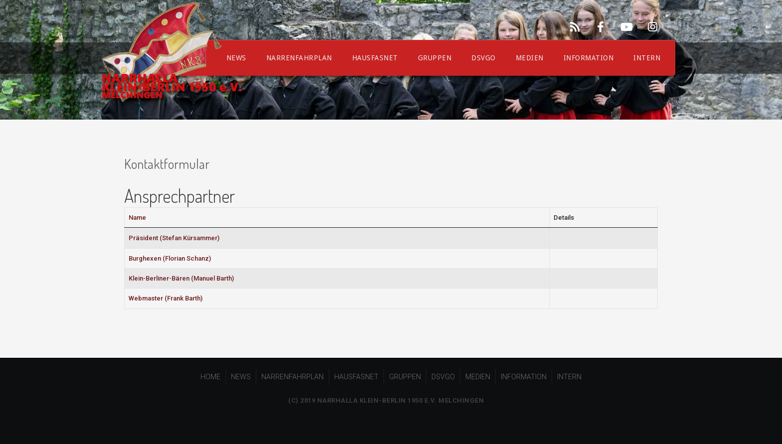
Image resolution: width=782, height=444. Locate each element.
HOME (210, 377)
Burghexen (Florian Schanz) (170, 258)
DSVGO (483, 58)
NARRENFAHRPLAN (299, 58)
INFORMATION (589, 58)
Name (137, 217)
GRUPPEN (435, 58)
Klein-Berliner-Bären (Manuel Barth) (181, 278)
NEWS (241, 377)
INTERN (646, 58)
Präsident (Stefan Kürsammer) (174, 238)
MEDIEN (530, 58)
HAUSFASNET (375, 58)
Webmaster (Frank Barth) (165, 298)
